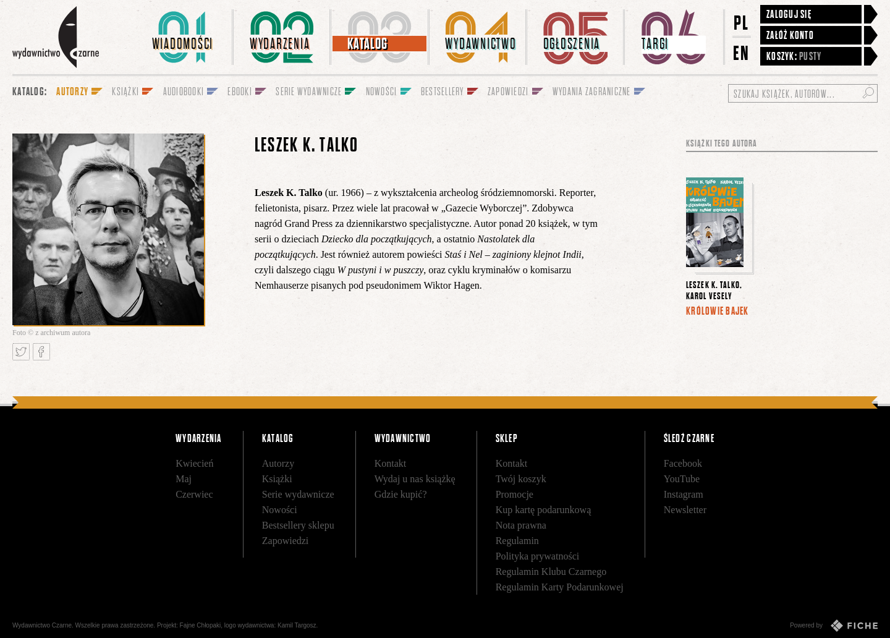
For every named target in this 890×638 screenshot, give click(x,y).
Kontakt (391, 463)
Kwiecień (194, 463)
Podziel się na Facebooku (41, 351)
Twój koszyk (521, 479)
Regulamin (517, 540)
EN (741, 53)
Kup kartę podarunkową (543, 509)
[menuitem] (185, 37)
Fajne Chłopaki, (201, 625)
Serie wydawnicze (298, 494)
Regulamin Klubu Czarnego (551, 571)
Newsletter (685, 509)
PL (742, 22)
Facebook (683, 463)
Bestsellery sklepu (298, 525)
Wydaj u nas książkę (415, 479)
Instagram (683, 494)
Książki (277, 479)
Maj (184, 479)
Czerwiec (194, 494)
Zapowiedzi (285, 540)
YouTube (682, 479)
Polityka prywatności (538, 556)
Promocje (514, 494)
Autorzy (278, 463)
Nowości (279, 509)
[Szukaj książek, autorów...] (803, 93)
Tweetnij (21, 351)
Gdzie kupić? (401, 494)
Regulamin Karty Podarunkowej (560, 587)
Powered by (834, 625)
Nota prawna (521, 525)
